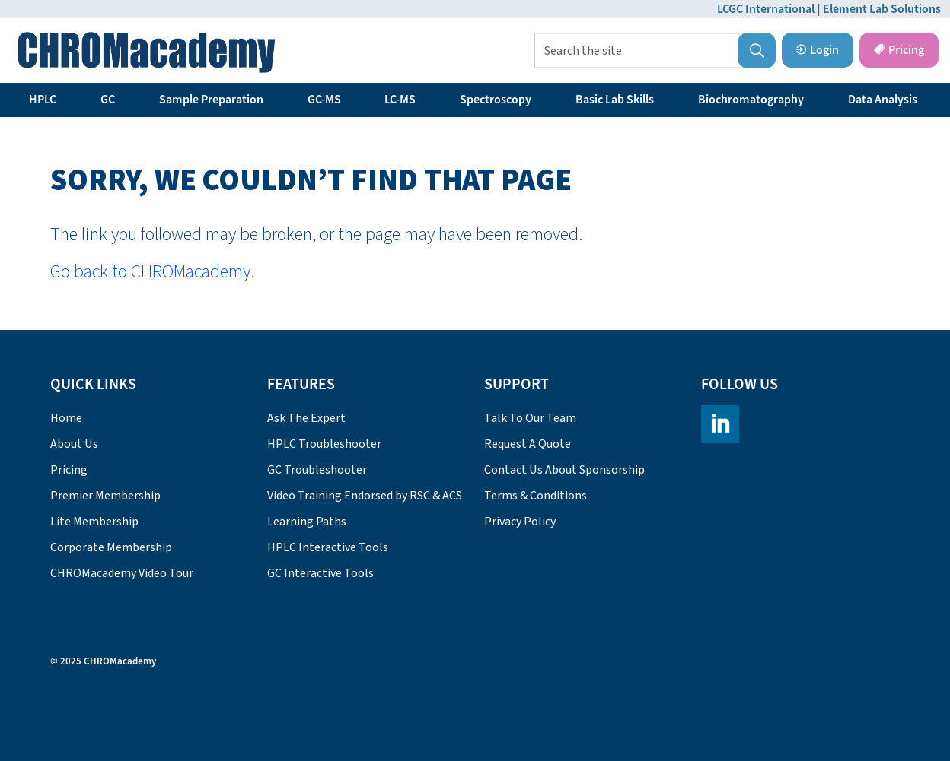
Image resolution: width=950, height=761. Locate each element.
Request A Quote (527, 444)
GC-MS (324, 99)
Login (817, 50)
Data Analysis (882, 99)
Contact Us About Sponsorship (564, 469)
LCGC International (766, 9)
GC (107, 99)
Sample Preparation (211, 99)
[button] (757, 50)
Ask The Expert (306, 418)
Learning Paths (306, 521)
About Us (74, 444)
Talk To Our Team (530, 418)
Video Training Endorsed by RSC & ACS (364, 495)
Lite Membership (94, 521)
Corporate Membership (111, 547)
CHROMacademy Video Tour (121, 573)
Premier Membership (105, 495)
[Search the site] (655, 50)
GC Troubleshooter (317, 469)
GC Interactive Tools (320, 573)
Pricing (899, 50)
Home (66, 418)
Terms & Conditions (535, 495)
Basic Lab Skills (614, 99)
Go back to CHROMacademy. (152, 271)
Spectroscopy (495, 99)
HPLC (42, 99)
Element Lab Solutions (882, 9)
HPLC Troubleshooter (324, 444)
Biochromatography (751, 99)
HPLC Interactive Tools (327, 547)
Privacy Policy (520, 521)
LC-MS (400, 99)
